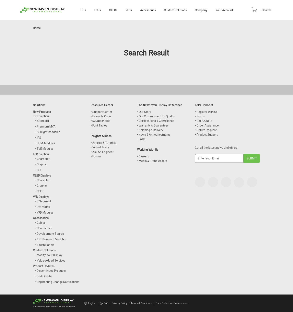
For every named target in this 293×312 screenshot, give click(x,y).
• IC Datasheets (100, 120)
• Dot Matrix (42, 206)
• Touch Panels (44, 245)
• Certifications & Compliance (155, 120)
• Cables (40, 222)
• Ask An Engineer (102, 152)
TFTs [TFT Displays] (83, 10)
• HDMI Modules (45, 143)
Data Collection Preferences (171, 303)
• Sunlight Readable (47, 132)
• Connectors (43, 228)
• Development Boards (49, 233)
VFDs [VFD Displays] (129, 10)
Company (201, 10)
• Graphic (41, 164)
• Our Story (144, 111)
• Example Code (101, 116)
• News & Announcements (154, 134)
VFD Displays (41, 197)
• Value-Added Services (50, 260)
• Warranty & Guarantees (153, 125)
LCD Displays (41, 154)
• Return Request (206, 130)
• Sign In (200, 116)
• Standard (42, 120)
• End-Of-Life (43, 276)
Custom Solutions (175, 10)
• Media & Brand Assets (152, 161)
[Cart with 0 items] (254, 9)
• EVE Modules (44, 148)
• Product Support (206, 134)
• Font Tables (99, 125)
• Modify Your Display (48, 255)
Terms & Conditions (141, 303)
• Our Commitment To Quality (156, 116)
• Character (42, 158)
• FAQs (141, 139)
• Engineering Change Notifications (57, 282)
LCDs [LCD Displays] (97, 10)
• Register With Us (206, 111)
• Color (39, 191)
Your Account (224, 10)
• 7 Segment (43, 201)
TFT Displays (41, 116)
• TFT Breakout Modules (50, 239)
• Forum (96, 156)
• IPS (38, 137)
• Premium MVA (45, 126)
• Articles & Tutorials (103, 142)
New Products (42, 111)
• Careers (143, 156)
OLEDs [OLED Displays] (113, 10)
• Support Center (101, 111)
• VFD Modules (44, 212)
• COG (39, 170)
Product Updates (44, 266)
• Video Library (100, 147)
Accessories (148, 10)
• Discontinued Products (50, 270)
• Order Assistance (207, 125)
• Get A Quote (203, 120)
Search (266, 10)
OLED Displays (42, 175)
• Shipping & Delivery (150, 130)
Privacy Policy (119, 303)
